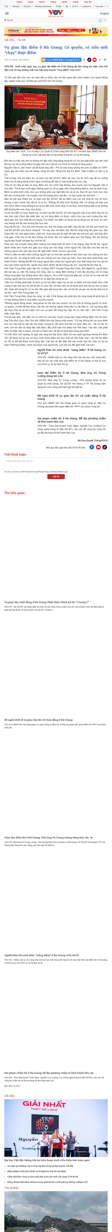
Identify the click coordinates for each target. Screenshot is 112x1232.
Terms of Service (58, 472)
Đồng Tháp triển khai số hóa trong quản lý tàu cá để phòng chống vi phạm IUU (47, 1182)
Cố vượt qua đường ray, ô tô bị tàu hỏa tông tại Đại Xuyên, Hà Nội (40, 1166)
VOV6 (75, 2)
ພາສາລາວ (86, 6)
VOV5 (64, 2)
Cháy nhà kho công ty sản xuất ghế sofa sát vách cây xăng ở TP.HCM (42, 1176)
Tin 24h (22, 40)
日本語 (58, 6)
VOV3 (42, 2)
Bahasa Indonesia (43, 6)
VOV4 (53, 2)
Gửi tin (56, 476)
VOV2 (30, 2)
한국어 (75, 6)
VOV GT (88, 2)
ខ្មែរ (67, 6)
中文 (6, 6)
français (16, 6)
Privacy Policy (44, 472)
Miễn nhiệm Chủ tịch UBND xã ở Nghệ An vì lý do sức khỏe (36, 1171)
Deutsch (27, 6)
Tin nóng (11, 1188)
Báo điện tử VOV (12, 1086)
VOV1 (19, 2)
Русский (99, 6)
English (104, 13)
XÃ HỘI (9, 40)
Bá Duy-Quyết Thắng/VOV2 (93, 440)
